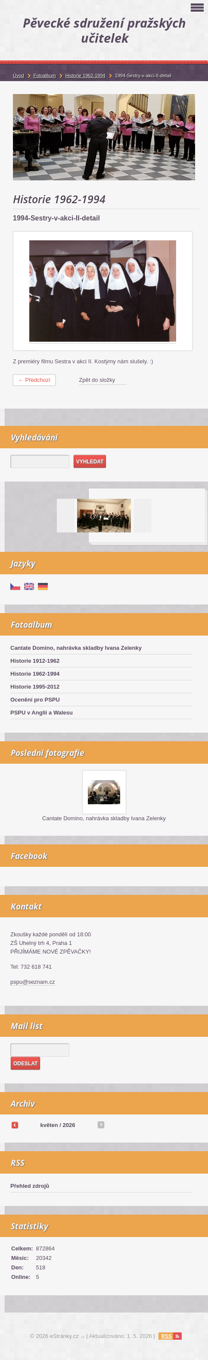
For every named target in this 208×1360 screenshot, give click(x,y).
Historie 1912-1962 (34, 661)
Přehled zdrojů (29, 1186)
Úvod (18, 75)
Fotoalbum (45, 75)
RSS (166, 1336)
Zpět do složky (97, 380)
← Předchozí (34, 380)
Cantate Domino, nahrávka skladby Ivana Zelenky (76, 648)
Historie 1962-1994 (34, 674)
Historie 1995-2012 (34, 686)
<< (15, 1125)
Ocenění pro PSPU (35, 699)
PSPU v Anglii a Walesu (41, 712)
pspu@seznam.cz (32, 982)
